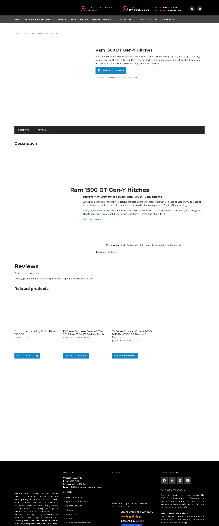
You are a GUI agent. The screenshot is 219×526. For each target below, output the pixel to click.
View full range (113, 70)
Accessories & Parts (75, 479)
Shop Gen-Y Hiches (92, 201)
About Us (70, 491)
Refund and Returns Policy (78, 504)
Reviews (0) (43, 112)
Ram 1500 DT (132, 77)
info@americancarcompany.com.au (86, 468)
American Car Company (137, 494)
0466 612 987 (174, 10)
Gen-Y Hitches (125, 19)
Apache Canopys (102, 19)
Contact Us (71, 496)
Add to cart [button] (25, 337)
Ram (39, 34)
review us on (132, 507)
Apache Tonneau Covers (73, 19)
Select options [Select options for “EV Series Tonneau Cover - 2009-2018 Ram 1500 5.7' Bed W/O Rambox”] (124, 337)
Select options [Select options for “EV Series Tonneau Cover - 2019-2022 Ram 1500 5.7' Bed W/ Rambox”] (76, 337)
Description (24, 112)
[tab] (24, 111)
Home (17, 19)
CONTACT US (69, 454)
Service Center (147, 19)
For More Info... (181, 489)
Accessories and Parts (39, 19)
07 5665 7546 (139, 10)
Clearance (167, 19)
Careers (70, 500)
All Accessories (29, 34)
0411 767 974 (169, 7)
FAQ (68, 508)
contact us (118, 226)
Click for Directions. (122, 488)
